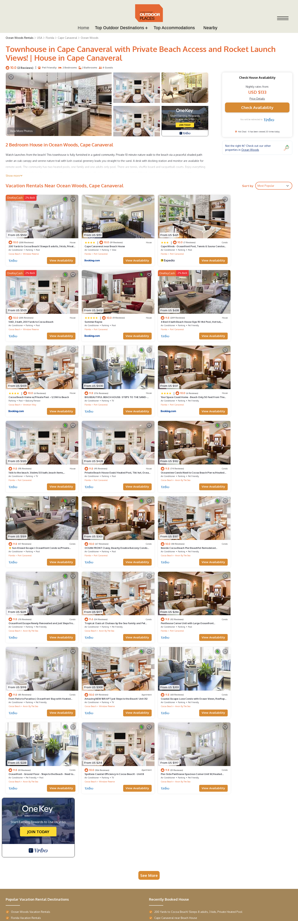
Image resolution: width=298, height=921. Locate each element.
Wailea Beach (19, 852)
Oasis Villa (17, 829)
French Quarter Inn (148, 821)
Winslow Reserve (31, 252)
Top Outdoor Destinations (119, 27)
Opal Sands (102, 837)
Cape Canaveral (67, 38)
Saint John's (144, 813)
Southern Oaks (146, 836)
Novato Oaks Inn (147, 829)
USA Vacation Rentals (24, 760)
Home (83, 27)
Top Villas (17, 803)
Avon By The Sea (248, 398)
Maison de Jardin (21, 837)
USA (39, 38)
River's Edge (60, 859)
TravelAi (277, 871)
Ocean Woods (89, 38)
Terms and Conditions (237, 882)
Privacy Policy (211, 882)
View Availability (57, 258)
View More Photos (21, 131)
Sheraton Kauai (104, 852)
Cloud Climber (103, 844)
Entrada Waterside (22, 844)
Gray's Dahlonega (64, 852)
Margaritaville (103, 859)
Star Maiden (102, 829)
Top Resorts (104, 803)
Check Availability (257, 107)
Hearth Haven (61, 837)
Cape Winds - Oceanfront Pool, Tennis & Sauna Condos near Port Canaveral (201, 760)
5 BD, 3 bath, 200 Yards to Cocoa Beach (248, 244)
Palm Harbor (18, 859)
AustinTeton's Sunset (67, 844)
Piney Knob (59, 814)
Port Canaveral (97, 252)
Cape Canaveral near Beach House (101, 244)
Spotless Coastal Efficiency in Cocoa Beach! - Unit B (183, 610)
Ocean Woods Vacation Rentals (30, 748)
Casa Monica (144, 859)
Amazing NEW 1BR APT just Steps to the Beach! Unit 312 (257, 537)
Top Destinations (66, 803)
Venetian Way (174, 325)
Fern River (101, 821)
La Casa (15, 821)
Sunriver (100, 814)
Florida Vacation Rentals (26, 754)
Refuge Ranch (61, 821)
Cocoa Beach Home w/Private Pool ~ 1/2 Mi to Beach (184, 317)
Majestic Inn (144, 851)
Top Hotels (146, 803)
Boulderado (144, 844)
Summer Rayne (17, 317)
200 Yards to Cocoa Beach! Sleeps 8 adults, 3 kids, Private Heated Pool (198, 748)
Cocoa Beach (14, 252)
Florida (50, 38)
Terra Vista (17, 814)
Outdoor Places (30, 913)
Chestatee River (63, 829)
